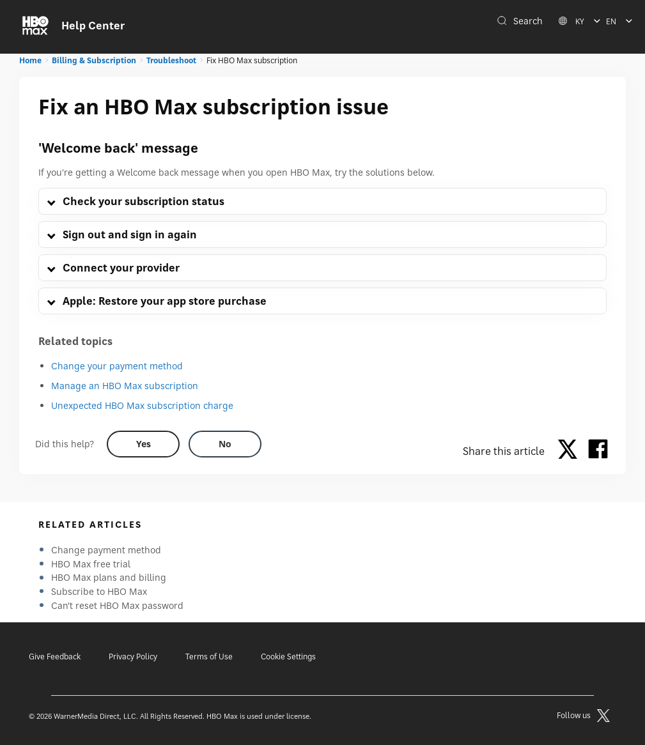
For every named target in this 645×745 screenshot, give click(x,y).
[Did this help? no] (225, 444)
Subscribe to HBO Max (99, 591)
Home (30, 60)
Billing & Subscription (94, 60)
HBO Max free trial (90, 564)
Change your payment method (117, 366)
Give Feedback (55, 656)
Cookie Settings (288, 656)
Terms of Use (209, 656)
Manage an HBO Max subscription (124, 386)
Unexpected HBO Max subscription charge (142, 405)
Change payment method (106, 550)
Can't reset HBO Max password (117, 605)
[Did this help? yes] (143, 444)
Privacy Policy (133, 656)
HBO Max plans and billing (108, 577)
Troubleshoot (171, 60)
